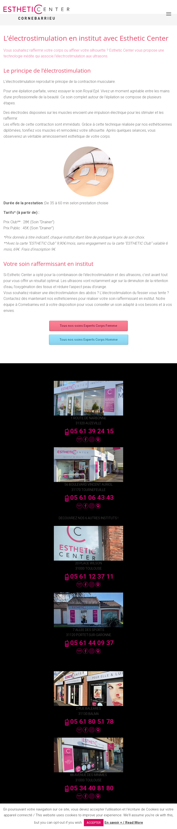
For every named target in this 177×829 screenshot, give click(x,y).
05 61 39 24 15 (88, 431)
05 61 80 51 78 (88, 721)
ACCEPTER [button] (94, 822)
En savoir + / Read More (123, 822)
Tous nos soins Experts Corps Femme (88, 326)
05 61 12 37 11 (88, 576)
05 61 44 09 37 (88, 643)
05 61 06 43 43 (88, 497)
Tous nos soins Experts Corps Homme (89, 340)
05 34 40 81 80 (88, 788)
